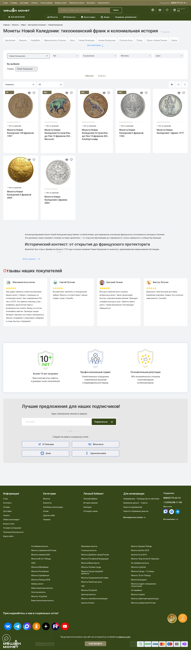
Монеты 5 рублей (138, 567)
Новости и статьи (76, 3)
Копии (45, 511)
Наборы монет (37, 584)
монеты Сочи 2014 (139, 555)
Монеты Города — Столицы (142, 571)
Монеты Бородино (139, 580)
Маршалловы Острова (55, 40)
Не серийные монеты (140, 563)
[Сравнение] (159, 10)
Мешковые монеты (89, 546)
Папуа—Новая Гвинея (156, 40)
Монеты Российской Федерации (95, 559)
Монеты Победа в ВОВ (40, 580)
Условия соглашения (12, 528)
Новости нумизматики (132, 507)
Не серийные (136, 590)
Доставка (24, 3)
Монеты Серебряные (40, 575)
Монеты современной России (43, 550)
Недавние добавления (125, 17)
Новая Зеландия (86, 40)
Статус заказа (46, 3)
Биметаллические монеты (42, 600)
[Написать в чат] (6, 638)
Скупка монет (103, 3)
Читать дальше (31, 259)
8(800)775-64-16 (173, 3)
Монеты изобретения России (143, 603)
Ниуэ (72, 40)
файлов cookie (124, 637)
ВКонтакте (95, 444)
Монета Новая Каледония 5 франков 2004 (19, 194)
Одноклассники (95, 453)
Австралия (10, 40)
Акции (105, 17)
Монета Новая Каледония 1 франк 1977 (170, 131)
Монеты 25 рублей (89, 590)
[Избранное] (167, 10)
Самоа (174, 40)
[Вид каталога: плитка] (172, 85)
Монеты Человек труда (91, 567)
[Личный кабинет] (153, 10)
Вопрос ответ (61, 3)
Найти (116, 10)
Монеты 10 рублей (39, 596)
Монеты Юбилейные (39, 567)
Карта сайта (8, 536)
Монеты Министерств (90, 563)
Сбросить (89, 76)
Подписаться (103, 421)
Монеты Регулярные (40, 571)
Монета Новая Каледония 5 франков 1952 (131, 133)
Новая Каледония (106, 40)
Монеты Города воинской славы (94, 578)
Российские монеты (39, 546)
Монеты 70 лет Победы (141, 575)
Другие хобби (49, 515)
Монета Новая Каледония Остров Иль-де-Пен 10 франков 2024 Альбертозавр (95, 134)
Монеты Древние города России (95, 555)
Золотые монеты (38, 592)
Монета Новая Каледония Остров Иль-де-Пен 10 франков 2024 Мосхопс (58, 134)
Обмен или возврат (11, 520)
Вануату (23, 40)
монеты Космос (87, 603)
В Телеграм (45, 444)
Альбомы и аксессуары (53, 507)
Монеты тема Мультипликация (94, 599)
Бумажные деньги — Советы (135, 503)
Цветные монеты (88, 594)
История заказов (90, 503)
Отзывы (14, 3)
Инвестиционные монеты (42, 588)
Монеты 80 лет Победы (41, 559)
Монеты (52, 17)
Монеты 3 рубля (138, 594)
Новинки (46, 520)
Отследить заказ (90, 511)
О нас (5, 3)
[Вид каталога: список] (178, 85)
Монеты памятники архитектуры (145, 599)
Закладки (87, 507)
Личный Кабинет (90, 499)
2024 (33, 563)
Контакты (91, 3)
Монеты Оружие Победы (141, 546)
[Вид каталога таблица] (185, 85)
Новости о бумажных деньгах (135, 511)
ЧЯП (83, 586)
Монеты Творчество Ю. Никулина (145, 559)
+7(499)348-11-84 (172, 502)
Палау (139, 40)
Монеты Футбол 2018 (140, 550)
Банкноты (69, 17)
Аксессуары (88, 17)
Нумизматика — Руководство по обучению (141, 499)
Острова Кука (126, 40)
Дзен (45, 453)
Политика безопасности (13, 532)
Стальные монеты (89, 550)
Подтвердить (95, 644)
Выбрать (102, 76)
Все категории (17, 17)
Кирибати (35, 40)
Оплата (34, 3)
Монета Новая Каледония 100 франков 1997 (20, 133)
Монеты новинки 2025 (40, 555)
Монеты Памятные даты (91, 582)
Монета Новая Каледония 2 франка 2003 (56, 199)
